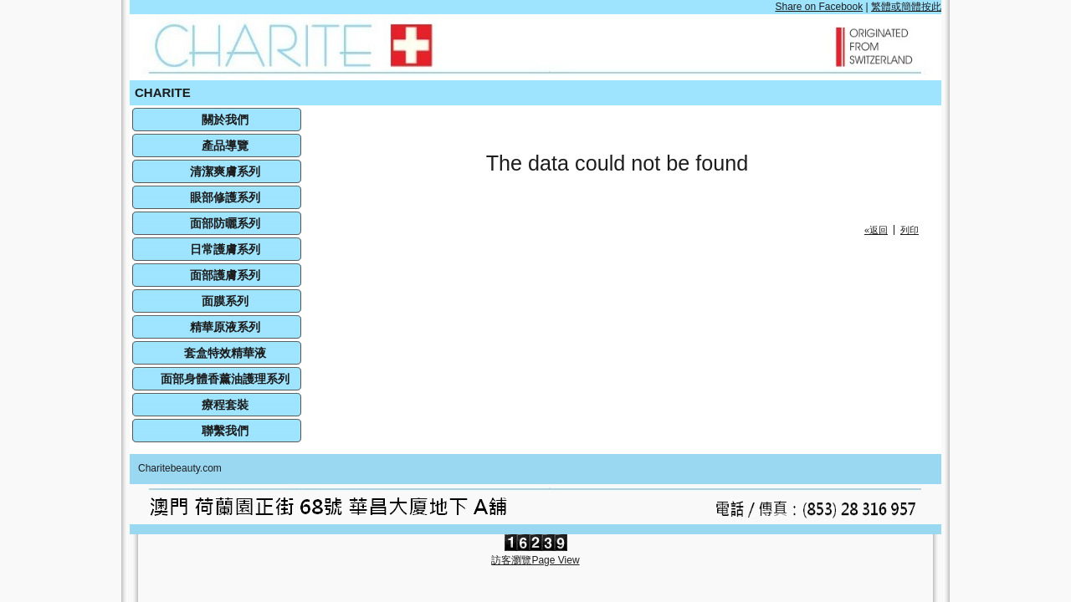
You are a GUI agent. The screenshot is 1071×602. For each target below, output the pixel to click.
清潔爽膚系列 (225, 171)
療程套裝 (225, 404)
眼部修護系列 (225, 197)
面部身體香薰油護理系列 (225, 378)
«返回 (876, 230)
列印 (909, 230)
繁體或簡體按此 (906, 7)
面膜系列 (225, 301)
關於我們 (225, 119)
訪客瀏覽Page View (535, 560)
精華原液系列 (225, 327)
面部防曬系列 (225, 223)
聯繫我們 (225, 430)
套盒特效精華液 (225, 353)
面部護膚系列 (225, 275)
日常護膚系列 (225, 249)
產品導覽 (225, 145)
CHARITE (163, 92)
